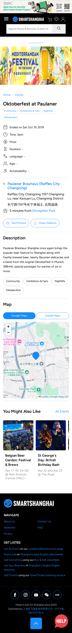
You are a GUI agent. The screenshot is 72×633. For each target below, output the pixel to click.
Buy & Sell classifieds (47, 560)
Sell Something (13, 560)
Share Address (44, 223)
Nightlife (48, 111)
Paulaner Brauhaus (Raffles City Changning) (33, 186)
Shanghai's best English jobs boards (41, 554)
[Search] (58, 29)
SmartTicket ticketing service (47, 575)
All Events (62, 411)
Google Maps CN (59, 396)
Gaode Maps (52, 315)
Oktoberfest (10, 117)
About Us (9, 521)
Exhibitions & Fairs (30, 111)
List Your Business (15, 565)
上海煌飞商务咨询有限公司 (38, 608)
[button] (36, 356)
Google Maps (19, 315)
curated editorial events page (45, 548)
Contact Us (44, 521)
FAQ (40, 527)
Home (7, 95)
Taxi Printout (16, 223)
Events (19, 95)
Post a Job (10, 554)
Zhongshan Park (43, 211)
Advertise (9, 527)
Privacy (8, 533)
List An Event (11, 548)
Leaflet (43, 396)
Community (10, 111)
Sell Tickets (11, 575)
